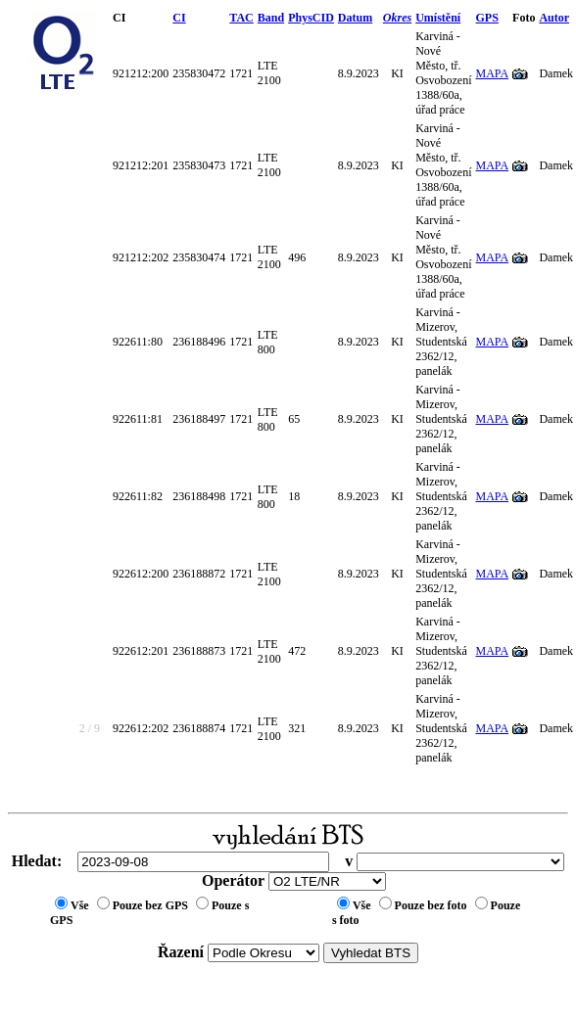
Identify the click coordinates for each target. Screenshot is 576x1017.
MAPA (492, 73)
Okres (397, 17)
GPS (487, 17)
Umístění (437, 17)
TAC (241, 17)
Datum (355, 17)
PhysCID (311, 17)
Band (271, 17)
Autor (554, 17)
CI (178, 17)
